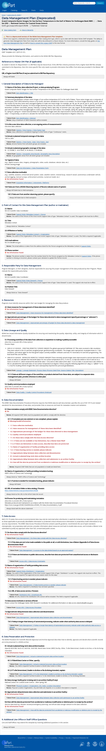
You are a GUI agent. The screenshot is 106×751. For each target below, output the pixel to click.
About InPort (21, 738)
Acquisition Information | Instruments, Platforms (32, 183)
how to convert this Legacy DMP (41, 43)
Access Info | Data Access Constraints (32, 561)
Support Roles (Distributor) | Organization (30, 571)
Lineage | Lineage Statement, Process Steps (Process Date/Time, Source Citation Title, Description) (50, 370)
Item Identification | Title (24, 93)
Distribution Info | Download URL (30, 595)
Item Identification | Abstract (26, 118)
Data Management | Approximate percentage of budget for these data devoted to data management (50, 323)
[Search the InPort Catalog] (84, 3)
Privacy (61, 738)
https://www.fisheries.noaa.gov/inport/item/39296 (21, 491)
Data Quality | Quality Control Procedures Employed (33, 392)
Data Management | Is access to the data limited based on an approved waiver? (46, 550)
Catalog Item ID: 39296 (13, 15)
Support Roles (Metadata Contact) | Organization (32, 234)
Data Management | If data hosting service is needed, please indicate (42, 585)
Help (42, 10)
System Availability (51, 738)
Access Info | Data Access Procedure (28, 607)
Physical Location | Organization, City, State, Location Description (38, 686)
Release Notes (38, 738)
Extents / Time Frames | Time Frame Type (30, 130)
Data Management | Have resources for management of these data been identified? (44, 313)
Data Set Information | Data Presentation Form (32, 168)
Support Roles (86, 246)
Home (3, 15)
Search (24, 10)
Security (68, 738)
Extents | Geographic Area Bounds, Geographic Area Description (38, 154)
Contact (29, 738)
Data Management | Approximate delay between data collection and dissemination (44, 617)
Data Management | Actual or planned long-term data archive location (40, 656)
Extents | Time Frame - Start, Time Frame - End (32, 142)
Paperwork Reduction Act (80, 738)
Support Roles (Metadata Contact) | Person (31, 214)
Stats (33, 10)
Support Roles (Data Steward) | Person (29, 281)
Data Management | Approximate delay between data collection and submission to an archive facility (50, 698)
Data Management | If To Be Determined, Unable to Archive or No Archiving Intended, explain (51, 674)
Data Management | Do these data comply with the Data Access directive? (41, 538)
